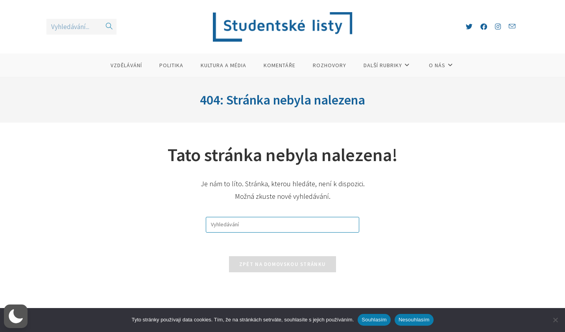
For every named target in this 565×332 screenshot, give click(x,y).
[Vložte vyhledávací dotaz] (282, 225)
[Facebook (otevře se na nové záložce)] (483, 26)
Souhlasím (374, 320)
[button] (16, 316)
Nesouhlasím (414, 320)
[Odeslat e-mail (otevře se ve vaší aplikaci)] (512, 26)
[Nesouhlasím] (555, 320)
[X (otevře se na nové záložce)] (469, 26)
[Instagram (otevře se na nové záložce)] (498, 26)
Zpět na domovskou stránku (282, 264)
